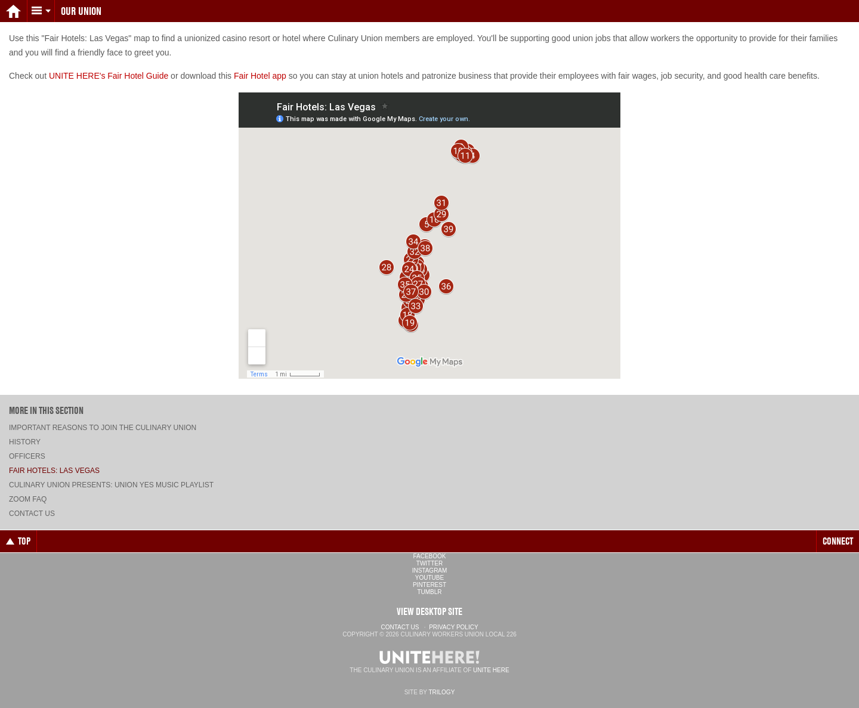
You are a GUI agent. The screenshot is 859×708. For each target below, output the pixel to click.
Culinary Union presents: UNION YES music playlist (111, 485)
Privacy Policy (453, 627)
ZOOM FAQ (28, 499)
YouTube (429, 577)
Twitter (429, 563)
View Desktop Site (429, 611)
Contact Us (32, 513)
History (25, 442)
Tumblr (429, 592)
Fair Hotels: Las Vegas (54, 470)
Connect (838, 541)
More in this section (46, 410)
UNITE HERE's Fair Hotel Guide (108, 76)
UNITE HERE (491, 670)
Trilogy (441, 692)
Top (18, 541)
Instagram (429, 570)
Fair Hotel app (260, 76)
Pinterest (429, 585)
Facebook (429, 556)
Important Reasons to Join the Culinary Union (102, 427)
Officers (27, 456)
